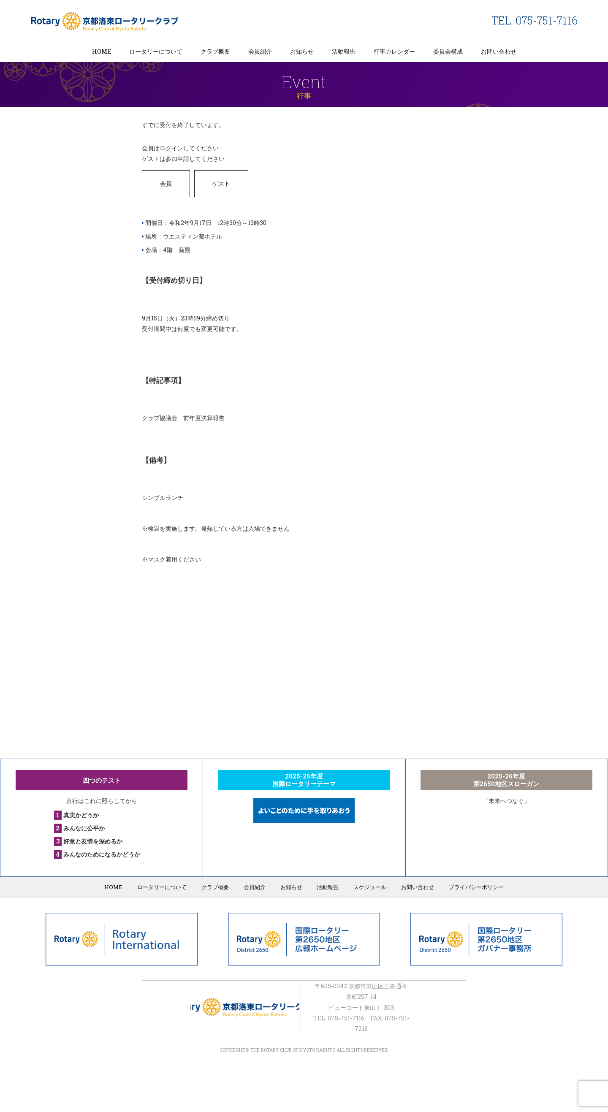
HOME (101, 51)
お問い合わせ (498, 51)
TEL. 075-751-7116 (534, 20)
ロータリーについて (155, 51)
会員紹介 (260, 51)
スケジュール (368, 887)
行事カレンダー (394, 51)
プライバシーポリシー (472, 887)
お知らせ (302, 51)
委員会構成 (448, 51)
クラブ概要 (215, 51)
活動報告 (344, 51)
